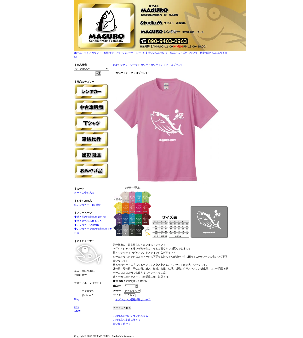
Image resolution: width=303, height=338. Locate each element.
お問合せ (109, 52)
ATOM (77, 311)
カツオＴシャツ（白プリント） (168, 64)
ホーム (78, 52)
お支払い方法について (155, 52)
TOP (115, 64)
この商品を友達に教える (126, 319)
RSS (76, 307)
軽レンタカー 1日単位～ (88, 204)
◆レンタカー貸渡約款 (86, 224)
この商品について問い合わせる (130, 315)
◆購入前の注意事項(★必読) (90, 216)
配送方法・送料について (184, 52)
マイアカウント (92, 52)
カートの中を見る (84, 192)
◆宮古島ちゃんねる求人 (88, 220)
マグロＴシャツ (129, 64)
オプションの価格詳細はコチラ (133, 299)
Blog (76, 299)
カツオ (144, 64)
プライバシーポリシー (128, 52)
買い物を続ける (121, 323)
